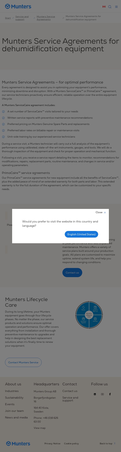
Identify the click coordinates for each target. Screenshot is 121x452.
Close (101, 212)
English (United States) (81, 234)
